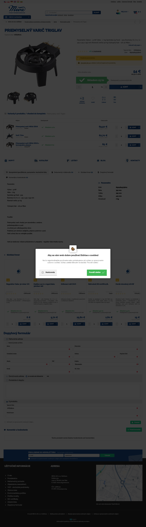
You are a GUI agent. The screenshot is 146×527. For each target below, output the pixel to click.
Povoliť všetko (97, 272)
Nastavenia (48, 272)
